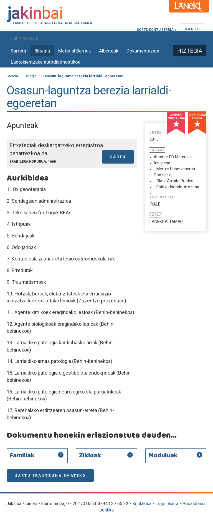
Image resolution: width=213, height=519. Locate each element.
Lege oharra (166, 503)
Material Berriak (74, 51)
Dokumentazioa (142, 51)
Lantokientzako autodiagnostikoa (45, 62)
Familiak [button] (22, 455)
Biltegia (42, 51)
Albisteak (108, 51)
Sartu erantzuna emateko (50, 475)
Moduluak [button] (163, 455)
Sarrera (18, 51)
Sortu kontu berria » (156, 30)
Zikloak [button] (90, 455)
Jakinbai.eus (24, 38)
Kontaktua (141, 503)
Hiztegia (189, 50)
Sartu (193, 29)
